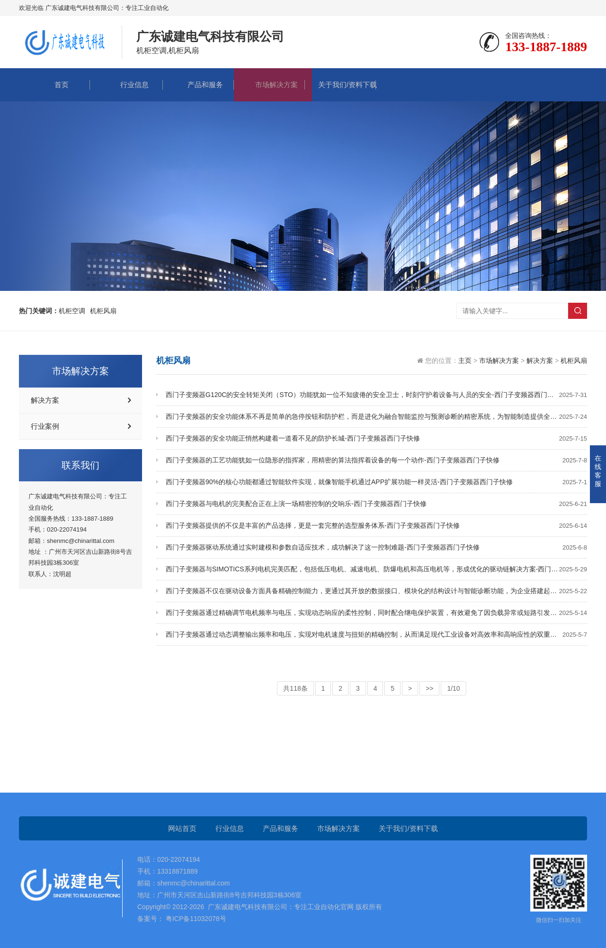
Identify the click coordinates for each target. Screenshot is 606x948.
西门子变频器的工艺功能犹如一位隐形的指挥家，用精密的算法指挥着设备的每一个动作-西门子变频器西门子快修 (376, 460)
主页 (465, 360)
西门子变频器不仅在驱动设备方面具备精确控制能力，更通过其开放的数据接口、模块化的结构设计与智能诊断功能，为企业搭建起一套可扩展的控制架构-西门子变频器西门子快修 (376, 591)
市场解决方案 (269, 85)
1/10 (453, 688)
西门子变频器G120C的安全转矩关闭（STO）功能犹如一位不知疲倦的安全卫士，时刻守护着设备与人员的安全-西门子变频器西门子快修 (376, 395)
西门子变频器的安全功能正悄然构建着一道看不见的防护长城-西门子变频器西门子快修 (376, 438)
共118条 (295, 688)
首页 (54, 85)
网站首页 (182, 828)
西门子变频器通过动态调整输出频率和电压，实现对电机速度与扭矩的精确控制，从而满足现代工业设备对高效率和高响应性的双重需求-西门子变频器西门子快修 (376, 634)
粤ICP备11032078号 (195, 918)
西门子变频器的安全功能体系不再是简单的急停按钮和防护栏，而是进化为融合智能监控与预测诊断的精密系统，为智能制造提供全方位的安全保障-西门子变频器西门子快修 (376, 416)
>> (429, 688)
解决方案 (45, 400)
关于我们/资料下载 (340, 85)
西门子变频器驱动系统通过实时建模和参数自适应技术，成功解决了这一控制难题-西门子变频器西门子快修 (376, 547)
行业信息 (127, 85)
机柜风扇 (574, 360)
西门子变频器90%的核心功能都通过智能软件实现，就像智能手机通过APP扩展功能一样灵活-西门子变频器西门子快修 (376, 482)
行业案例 (45, 426)
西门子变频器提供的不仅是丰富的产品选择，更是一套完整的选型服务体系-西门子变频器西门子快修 (376, 525)
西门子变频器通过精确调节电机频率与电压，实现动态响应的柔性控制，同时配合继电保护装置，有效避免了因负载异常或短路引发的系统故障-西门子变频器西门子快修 (376, 612)
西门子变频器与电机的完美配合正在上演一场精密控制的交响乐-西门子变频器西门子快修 (376, 504)
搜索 (577, 311)
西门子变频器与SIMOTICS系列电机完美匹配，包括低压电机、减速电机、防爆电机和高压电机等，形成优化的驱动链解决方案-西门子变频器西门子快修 (376, 569)
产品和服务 (198, 85)
